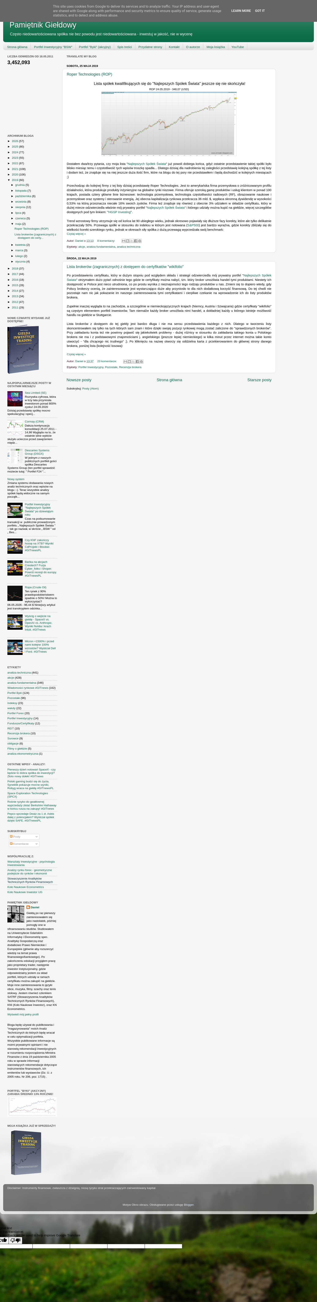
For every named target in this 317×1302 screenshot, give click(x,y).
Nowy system (15, 479)
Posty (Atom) (90, 388)
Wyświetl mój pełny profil (23, 1014)
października (23, 196)
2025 (15, 146)
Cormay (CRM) (34, 421)
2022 (15, 163)
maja (18, 223)
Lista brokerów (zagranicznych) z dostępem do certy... (35, 236)
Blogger (189, 1204)
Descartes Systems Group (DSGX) (37, 452)
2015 (15, 285)
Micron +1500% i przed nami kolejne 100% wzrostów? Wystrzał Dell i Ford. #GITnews (40, 646)
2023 (15, 157)
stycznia (20, 261)
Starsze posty (259, 380)
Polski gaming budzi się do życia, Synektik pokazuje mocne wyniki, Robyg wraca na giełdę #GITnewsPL (30, 785)
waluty (11, 708)
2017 (15, 274)
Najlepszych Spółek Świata (147, 164)
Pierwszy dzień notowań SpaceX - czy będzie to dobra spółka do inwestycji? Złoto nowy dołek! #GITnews (31, 773)
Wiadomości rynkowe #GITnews (27, 687)
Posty (15, 836)
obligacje (13, 743)
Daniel (35, 907)
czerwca (20, 218)
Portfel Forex (15, 713)
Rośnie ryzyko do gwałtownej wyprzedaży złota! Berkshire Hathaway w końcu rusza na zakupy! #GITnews (31, 805)
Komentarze (19, 843)
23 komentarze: (107, 361)
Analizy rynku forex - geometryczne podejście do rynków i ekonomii (29, 871)
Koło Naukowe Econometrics (25, 887)
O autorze (193, 47)
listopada (21, 190)
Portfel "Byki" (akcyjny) (95, 47)
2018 (15, 268)
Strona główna (17, 47)
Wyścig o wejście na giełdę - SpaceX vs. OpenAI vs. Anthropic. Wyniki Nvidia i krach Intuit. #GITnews (38, 622)
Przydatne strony (150, 47)
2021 (15, 169)
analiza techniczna (128, 246)
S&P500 (193, 225)
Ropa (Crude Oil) (35, 587)
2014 (15, 290)
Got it (260, 11)
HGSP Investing (119, 212)
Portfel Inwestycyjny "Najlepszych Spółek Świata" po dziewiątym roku (39, 509)
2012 (15, 302)
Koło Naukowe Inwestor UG (24, 892)
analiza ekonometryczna (22, 753)
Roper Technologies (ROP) (89, 74)
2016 (15, 279)
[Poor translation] (15, 1240)
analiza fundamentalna (101, 246)
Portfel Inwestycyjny (90, 367)
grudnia (20, 184)
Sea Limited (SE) (35, 392)
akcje (81, 246)
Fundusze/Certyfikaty (20, 723)
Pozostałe (111, 367)
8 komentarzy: (106, 240)
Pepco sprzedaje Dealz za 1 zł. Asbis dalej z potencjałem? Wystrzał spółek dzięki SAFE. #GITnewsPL (30, 817)
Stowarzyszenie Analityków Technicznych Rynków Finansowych (30, 880)
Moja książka (215, 47)
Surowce (13, 738)
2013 (15, 296)
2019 (15, 180)
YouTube (237, 47)
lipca (18, 212)
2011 (15, 307)
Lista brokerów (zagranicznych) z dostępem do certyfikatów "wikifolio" (125, 267)
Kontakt (174, 47)
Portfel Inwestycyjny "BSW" (53, 47)
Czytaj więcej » (76, 233)
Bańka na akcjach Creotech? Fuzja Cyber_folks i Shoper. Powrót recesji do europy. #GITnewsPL (41, 568)
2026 (15, 141)
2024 (15, 152)
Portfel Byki (14, 692)
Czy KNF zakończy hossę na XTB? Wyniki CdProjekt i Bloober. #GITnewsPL (39, 545)
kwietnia (20, 244)
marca (19, 250)
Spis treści (124, 47)
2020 (15, 174)
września (21, 201)
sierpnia (20, 207)
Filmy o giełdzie (17, 748)
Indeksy (12, 703)
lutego (19, 256)
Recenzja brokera (130, 367)
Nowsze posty (79, 380)
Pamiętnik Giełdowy (43, 25)
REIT (10, 728)
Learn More (241, 11)
